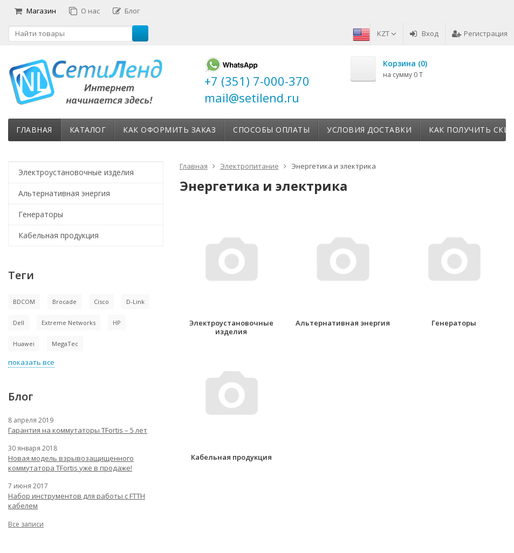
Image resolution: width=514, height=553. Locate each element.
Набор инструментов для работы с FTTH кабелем (76, 500)
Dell (18, 323)
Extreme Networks (68, 323)
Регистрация (480, 33)
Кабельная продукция (58, 235)
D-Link (135, 302)
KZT (386, 33)
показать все (31, 362)
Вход (424, 33)
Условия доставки (369, 130)
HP (117, 323)
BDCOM (24, 302)
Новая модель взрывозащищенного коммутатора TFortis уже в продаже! (71, 463)
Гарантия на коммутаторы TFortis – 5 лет (77, 430)
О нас (84, 11)
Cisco (101, 302)
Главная (34, 130)
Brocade (64, 302)
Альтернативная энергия (64, 193)
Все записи (26, 524)
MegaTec (65, 344)
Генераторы (40, 214)
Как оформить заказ (169, 130)
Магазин (35, 11)
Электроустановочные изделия (76, 172)
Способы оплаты (271, 130)
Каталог (88, 130)
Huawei (24, 344)
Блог (126, 11)
